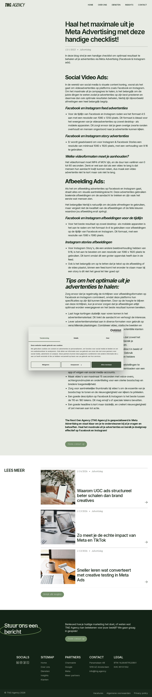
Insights (44, 675)
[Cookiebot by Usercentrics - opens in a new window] (112, 330)
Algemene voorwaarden (119, 693)
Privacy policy (141, 693)
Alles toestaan (106, 365)
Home (90, 5)
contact (142, 5)
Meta (67, 671)
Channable (70, 662)
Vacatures (98, 693)
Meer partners (72, 675)
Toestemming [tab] (44, 338)
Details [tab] (76, 338)
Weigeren (45, 365)
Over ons (102, 5)
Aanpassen (76, 365)
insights (129, 5)
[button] (116, 5)
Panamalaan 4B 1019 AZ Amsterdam (99, 664)
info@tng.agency (97, 671)
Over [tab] (107, 338)
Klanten (44, 679)
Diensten (116, 5)
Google (68, 667)
